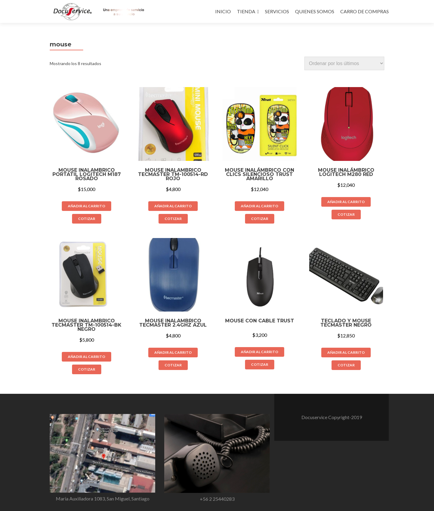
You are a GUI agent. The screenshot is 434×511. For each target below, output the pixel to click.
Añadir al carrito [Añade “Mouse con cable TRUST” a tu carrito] (259, 352)
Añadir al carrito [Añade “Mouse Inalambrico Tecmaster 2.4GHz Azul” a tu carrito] (173, 352)
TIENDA (246, 11)
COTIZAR (86, 218)
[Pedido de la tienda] (344, 63)
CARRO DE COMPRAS (364, 11)
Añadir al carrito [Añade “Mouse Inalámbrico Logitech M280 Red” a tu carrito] (346, 201)
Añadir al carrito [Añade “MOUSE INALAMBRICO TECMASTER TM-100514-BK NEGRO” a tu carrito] (86, 356)
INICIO (223, 11)
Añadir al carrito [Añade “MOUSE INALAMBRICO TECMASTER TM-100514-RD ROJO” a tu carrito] (173, 206)
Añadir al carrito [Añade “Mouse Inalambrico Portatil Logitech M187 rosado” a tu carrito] (86, 206)
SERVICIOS (277, 11)
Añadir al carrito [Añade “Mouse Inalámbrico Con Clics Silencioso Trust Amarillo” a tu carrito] (259, 206)
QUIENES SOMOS (314, 11)
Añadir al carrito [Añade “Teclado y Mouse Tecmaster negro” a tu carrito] (346, 352)
